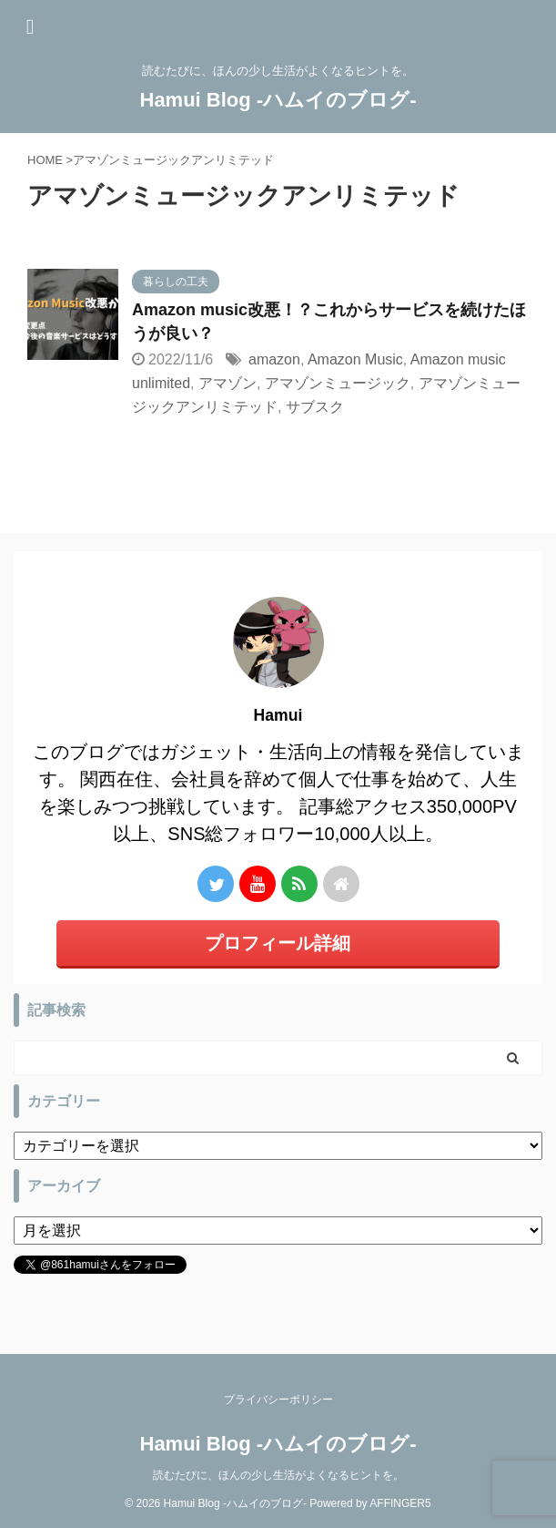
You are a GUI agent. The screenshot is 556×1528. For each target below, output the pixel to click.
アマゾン (227, 383)
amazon (274, 359)
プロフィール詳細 (277, 943)
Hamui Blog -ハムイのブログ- (278, 99)
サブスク (315, 407)
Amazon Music (355, 359)
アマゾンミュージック (337, 383)
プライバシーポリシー (278, 1399)
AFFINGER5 (399, 1503)
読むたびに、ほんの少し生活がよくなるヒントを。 (278, 1475)
